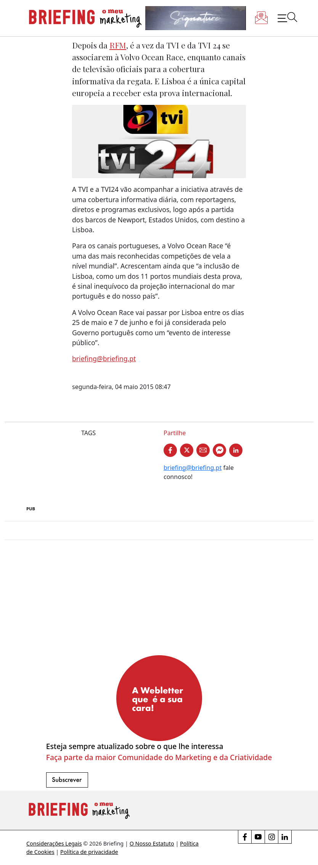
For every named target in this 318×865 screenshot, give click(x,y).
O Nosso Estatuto (152, 843)
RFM (117, 45)
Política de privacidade (89, 851)
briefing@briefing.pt (104, 358)
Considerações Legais (54, 843)
